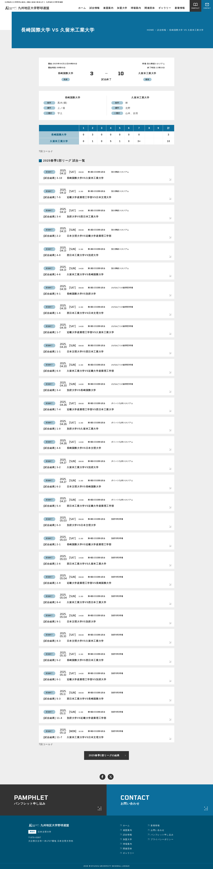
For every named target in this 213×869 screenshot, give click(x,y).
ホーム (82, 8)
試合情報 (94, 8)
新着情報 (180, 8)
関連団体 (150, 8)
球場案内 (136, 8)
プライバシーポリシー (162, 839)
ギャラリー (164, 8)
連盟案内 (108, 8)
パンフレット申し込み (162, 834)
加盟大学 (122, 8)
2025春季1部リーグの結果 (104, 755)
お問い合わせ (157, 830)
